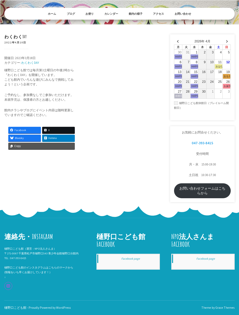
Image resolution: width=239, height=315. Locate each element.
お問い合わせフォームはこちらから (202, 190)
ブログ (71, 14)
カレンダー (111, 14)
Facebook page (130, 258)
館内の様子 (136, 14)
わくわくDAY (30, 63)
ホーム (52, 14)
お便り (89, 14)
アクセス (158, 14)
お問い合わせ (183, 14)
